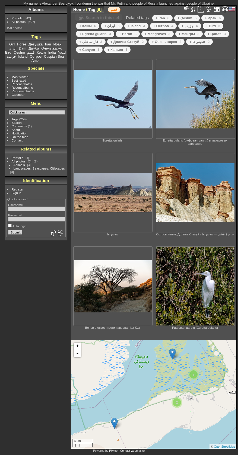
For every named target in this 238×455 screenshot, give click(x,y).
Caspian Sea (54, 56)
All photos (19, 21)
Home (79, 9)
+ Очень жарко (166, 42)
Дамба (33, 48)
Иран (57, 44)
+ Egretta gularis (95, 34)
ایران (13, 48)
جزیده (11, 56)
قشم (30, 52)
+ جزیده (190, 26)
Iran (48, 44)
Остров (36, 56)
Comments (19, 126)
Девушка (35, 44)
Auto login (17, 226)
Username (15, 205)
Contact (17, 140)
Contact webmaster (132, 450)
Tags (15, 119)
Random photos (23, 91)
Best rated (19, 80)
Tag (91, 9)
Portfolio (17, 18)
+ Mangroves (157, 34)
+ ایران (111, 26)
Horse (21, 44)
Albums (36, 9)
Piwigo (113, 450)
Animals (19, 165)
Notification (19, 133)
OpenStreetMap (224, 446)
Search (17, 122)
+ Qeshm (187, 18)
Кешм (41, 52)
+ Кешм (87, 26)
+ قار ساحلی (90, 42)
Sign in (16, 193)
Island (22, 56)
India (52, 52)
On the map (20, 137)
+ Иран (213, 18)
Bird (8, 52)
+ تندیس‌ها (199, 42)
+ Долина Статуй (127, 42)
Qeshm (19, 52)
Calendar (18, 94)
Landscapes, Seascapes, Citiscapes (39, 168)
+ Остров (163, 26)
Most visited (20, 77)
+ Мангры (189, 34)
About (16, 129)
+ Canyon (89, 50)
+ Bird (213, 26)
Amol (35, 61)
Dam (22, 48)
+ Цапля (217, 34)
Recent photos (22, 84)
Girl (12, 44)
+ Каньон (117, 50)
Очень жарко (51, 48)
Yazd (62, 52)
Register (18, 189)
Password (15, 215)
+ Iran (162, 18)
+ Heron (128, 34)
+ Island (136, 26)
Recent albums (22, 87)
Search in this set (102, 17)
